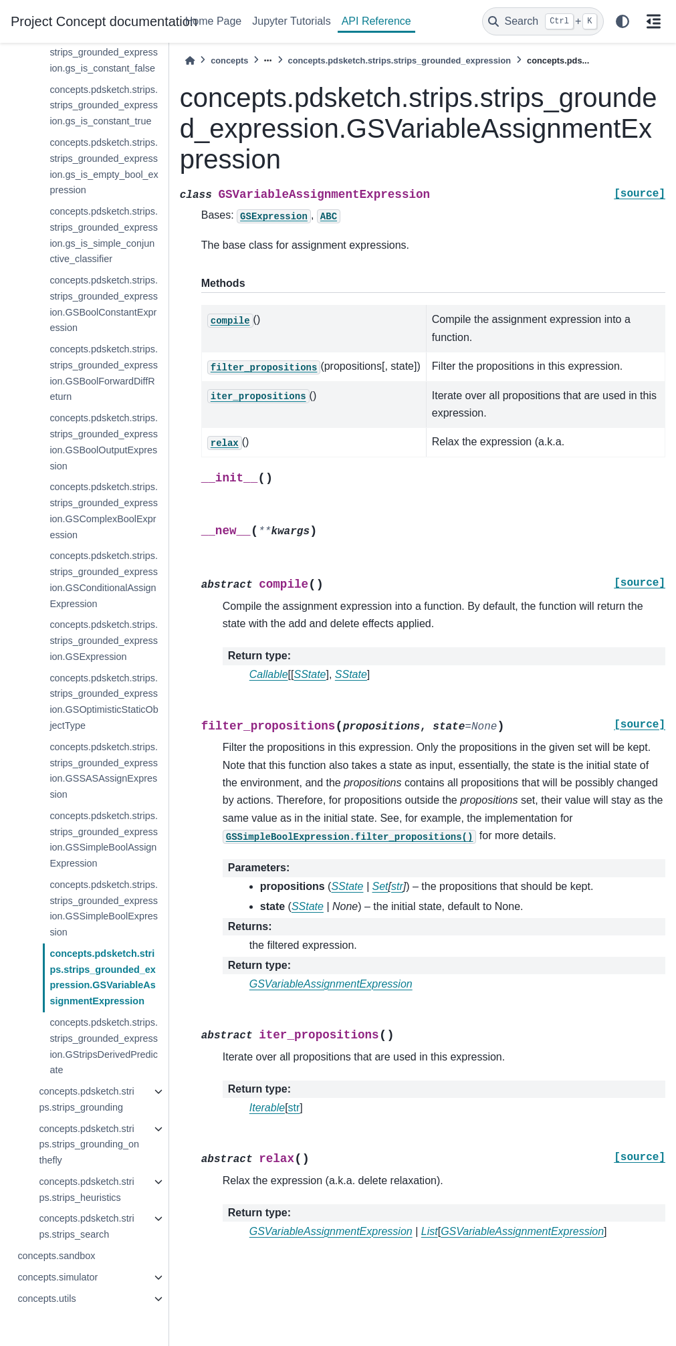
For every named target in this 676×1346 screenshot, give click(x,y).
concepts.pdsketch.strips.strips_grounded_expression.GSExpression (103, 640)
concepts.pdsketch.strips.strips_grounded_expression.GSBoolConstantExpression (103, 304)
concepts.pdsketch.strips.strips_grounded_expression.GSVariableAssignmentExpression (102, 977)
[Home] (190, 60)
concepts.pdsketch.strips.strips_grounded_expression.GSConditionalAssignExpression (103, 579)
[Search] (543, 21)
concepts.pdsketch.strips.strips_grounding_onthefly (89, 1144)
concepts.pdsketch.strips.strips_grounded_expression (400, 60)
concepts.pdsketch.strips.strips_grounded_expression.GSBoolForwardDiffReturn (103, 373)
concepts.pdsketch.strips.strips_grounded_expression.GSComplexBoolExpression (103, 510)
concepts (229, 60)
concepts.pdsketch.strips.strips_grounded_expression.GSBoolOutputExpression (103, 442)
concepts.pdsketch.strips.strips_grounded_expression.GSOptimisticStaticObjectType (103, 702)
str (294, 1107)
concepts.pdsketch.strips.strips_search (86, 1226)
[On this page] (653, 21)
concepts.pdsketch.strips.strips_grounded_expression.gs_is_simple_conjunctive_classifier (103, 235)
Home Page (213, 21)
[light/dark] (622, 21)
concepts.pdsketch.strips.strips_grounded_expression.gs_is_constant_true (103, 105)
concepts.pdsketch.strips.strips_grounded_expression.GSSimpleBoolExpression (103, 908)
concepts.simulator (57, 1277)
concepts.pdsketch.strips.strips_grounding (86, 1099)
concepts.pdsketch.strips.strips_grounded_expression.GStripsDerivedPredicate (103, 1046)
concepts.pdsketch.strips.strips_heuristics (86, 1189)
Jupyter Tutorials (291, 21)
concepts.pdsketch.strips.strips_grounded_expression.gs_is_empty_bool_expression (103, 166)
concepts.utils (46, 1298)
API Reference (376, 21)
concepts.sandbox (56, 1255)
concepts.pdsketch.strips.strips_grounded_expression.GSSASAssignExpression (103, 771)
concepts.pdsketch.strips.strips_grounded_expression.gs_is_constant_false (103, 52)
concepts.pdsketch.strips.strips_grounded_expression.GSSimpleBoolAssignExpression (103, 839)
